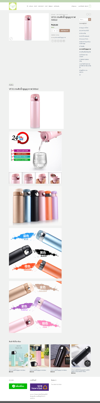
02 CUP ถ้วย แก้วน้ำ (84, 30)
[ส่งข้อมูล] (89, 19)
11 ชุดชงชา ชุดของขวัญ (84, 60)
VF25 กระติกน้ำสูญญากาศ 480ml (59, 370)
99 (80, 75)
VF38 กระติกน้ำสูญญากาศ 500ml (38, 370)
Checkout (41, 6)
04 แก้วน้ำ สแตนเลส (84, 36)
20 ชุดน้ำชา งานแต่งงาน (83, 71)
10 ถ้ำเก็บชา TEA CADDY (83, 55)
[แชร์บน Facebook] (52, 41)
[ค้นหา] (27, 6)
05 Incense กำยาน (83, 39)
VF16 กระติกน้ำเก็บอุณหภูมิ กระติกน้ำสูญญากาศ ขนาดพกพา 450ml (80, 370)
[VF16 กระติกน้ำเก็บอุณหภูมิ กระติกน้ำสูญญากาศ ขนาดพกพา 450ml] (81, 355)
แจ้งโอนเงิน (56, 6)
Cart (46, 6)
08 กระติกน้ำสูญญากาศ (62, 14)
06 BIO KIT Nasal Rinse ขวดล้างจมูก (84, 42)
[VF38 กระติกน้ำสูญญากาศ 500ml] (39, 355)
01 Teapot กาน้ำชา (83, 27)
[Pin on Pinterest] (61, 41)
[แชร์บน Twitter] (55, 41)
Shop (35, 6)
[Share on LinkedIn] (64, 41)
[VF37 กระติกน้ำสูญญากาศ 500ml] (18, 355)
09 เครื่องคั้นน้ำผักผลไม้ (85, 52)
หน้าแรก (31, 6)
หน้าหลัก (53, 14)
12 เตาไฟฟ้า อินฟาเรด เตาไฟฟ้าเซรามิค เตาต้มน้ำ (85, 65)
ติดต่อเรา (51, 6)
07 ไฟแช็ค (81, 46)
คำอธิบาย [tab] (11, 85)
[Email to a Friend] (58, 41)
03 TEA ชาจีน (82, 33)
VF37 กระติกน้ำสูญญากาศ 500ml (17, 370)
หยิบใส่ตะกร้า (64, 30)
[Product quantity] (54, 30)
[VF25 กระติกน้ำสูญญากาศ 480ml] (60, 355)
